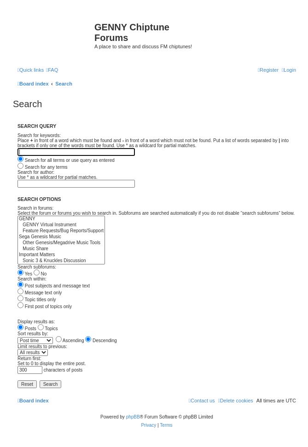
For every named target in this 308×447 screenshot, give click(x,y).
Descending (101, 340)
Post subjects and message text (53, 285)
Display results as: (36, 321)
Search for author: (35, 172)
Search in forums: (35, 208)
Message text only (39, 292)
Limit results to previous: (42, 346)
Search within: (31, 278)
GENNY (61, 219)
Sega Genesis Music (61, 237)
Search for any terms (42, 167)
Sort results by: (32, 333)
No (40, 273)
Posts (26, 328)
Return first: (29, 358)
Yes (24, 273)
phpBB (133, 416)
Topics (48, 328)
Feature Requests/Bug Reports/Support (61, 231)
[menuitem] (52, 69)
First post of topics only (44, 306)
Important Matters (61, 255)
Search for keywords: (39, 135)
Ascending (70, 340)
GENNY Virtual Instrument (61, 225)
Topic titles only (36, 299)
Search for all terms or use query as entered (66, 160)
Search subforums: (36, 266)
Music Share (61, 249)
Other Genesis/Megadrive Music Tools (61, 243)
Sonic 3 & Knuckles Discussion (61, 261)
